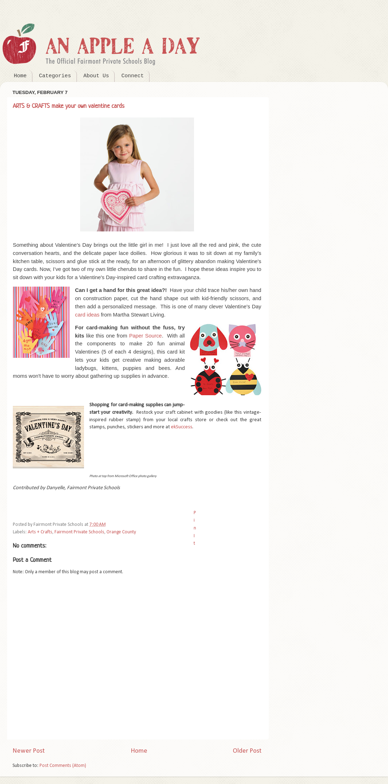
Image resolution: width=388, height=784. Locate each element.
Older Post (247, 751)
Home (20, 76)
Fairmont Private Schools (79, 532)
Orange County (121, 532)
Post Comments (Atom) (63, 765)
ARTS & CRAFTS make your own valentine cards (69, 106)
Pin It (195, 528)
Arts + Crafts (40, 532)
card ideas (87, 315)
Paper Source (145, 336)
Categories (55, 76)
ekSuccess (181, 427)
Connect (132, 76)
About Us (96, 76)
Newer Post (28, 751)
